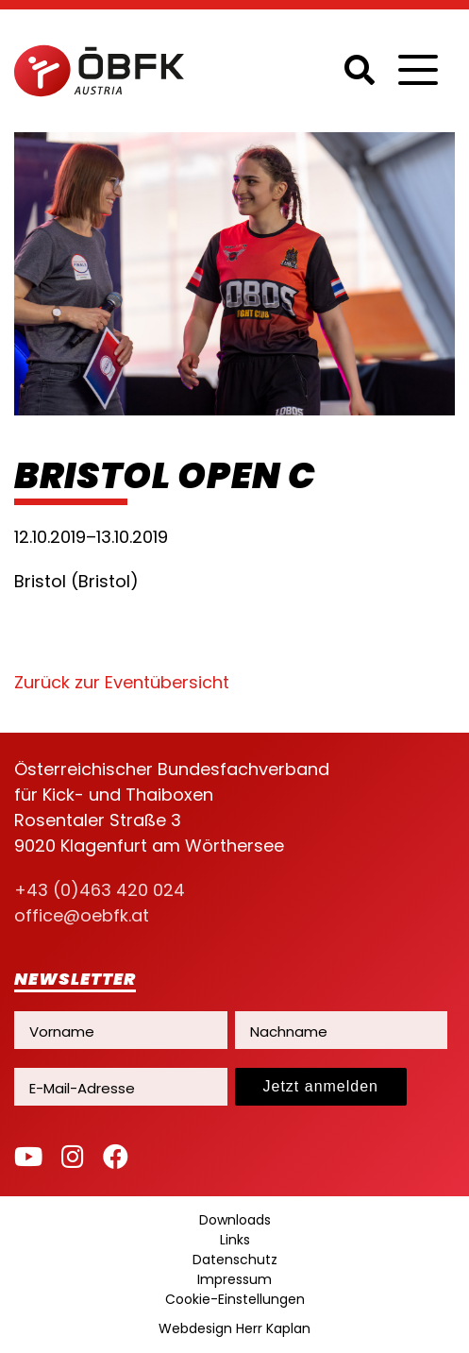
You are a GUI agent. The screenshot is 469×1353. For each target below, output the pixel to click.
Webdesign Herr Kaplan (234, 1328)
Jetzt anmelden (321, 1086)
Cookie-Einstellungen (235, 1299)
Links (235, 1239)
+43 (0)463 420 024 (99, 890)
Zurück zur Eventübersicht (121, 682)
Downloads (235, 1219)
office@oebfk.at (81, 915)
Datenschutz (235, 1259)
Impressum (234, 1279)
